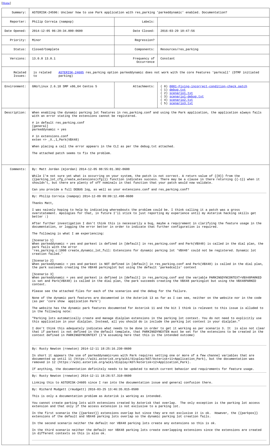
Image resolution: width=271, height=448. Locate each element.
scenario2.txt (181, 100)
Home (6, 3)
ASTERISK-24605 (71, 72)
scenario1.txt (181, 93)
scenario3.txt (181, 103)
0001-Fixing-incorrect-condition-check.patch (208, 86)
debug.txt (177, 90)
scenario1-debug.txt (186, 96)
